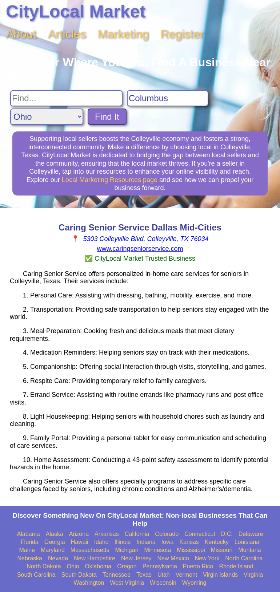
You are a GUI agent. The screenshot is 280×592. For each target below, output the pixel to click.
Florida (30, 542)
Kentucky (217, 542)
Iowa (167, 542)
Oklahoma (98, 566)
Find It (107, 117)
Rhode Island (236, 566)
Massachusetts (90, 550)
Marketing (123, 33)
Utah (163, 575)
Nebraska (29, 558)
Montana (249, 550)
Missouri (222, 550)
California (137, 534)
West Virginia (127, 583)
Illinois (123, 542)
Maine (27, 550)
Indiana (146, 542)
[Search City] (167, 98)
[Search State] (46, 116)
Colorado (167, 534)
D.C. (227, 534)
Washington (88, 583)
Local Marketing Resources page (109, 179)
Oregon (126, 566)
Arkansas (107, 534)
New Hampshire (94, 558)
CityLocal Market (75, 11)
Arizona (79, 534)
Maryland (53, 550)
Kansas (189, 542)
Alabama (28, 534)
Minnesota (157, 550)
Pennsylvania (160, 566)
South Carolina (36, 575)
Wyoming (194, 583)
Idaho (101, 542)
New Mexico (173, 558)
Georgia (54, 542)
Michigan (127, 550)
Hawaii (79, 542)
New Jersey (136, 558)
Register (182, 33)
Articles (67, 33)
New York (207, 558)
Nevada (58, 558)
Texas (144, 575)
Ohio (73, 566)
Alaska (54, 534)
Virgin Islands (220, 575)
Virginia (253, 575)
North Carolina (244, 558)
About (21, 33)
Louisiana (247, 542)
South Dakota (79, 575)
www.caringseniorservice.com (140, 248)
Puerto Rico (198, 566)
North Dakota (44, 566)
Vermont (186, 575)
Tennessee (117, 575)
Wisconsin (163, 583)
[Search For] (66, 98)
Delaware (251, 534)
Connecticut (199, 534)
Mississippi (191, 550)
